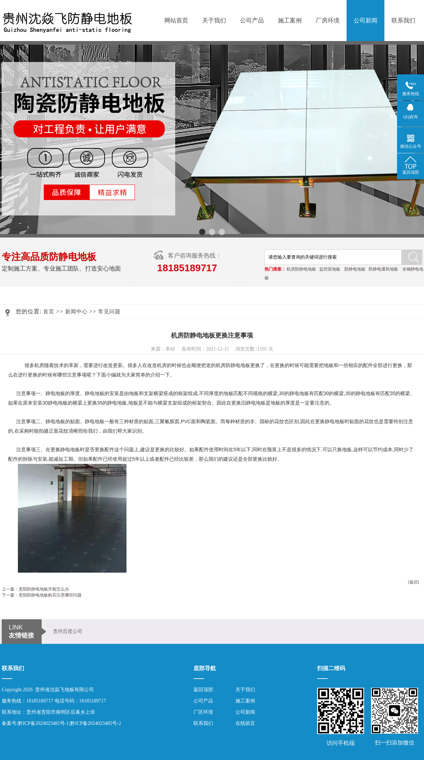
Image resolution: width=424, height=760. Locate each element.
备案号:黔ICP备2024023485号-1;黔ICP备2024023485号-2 (61, 723)
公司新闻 (365, 20)
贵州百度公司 (67, 631)
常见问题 (109, 311)
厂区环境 (203, 712)
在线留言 (245, 723)
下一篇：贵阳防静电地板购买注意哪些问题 (42, 595)
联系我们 (403, 20)
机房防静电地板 (301, 269)
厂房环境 (328, 20)
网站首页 (176, 20)
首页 (48, 311)
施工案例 (290, 20)
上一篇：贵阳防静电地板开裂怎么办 (35, 589)
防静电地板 (354, 269)
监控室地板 (329, 269)
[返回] (413, 582)
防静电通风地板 (383, 269)
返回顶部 (203, 689)
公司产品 (252, 20)
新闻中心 (76, 311)
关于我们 (214, 20)
